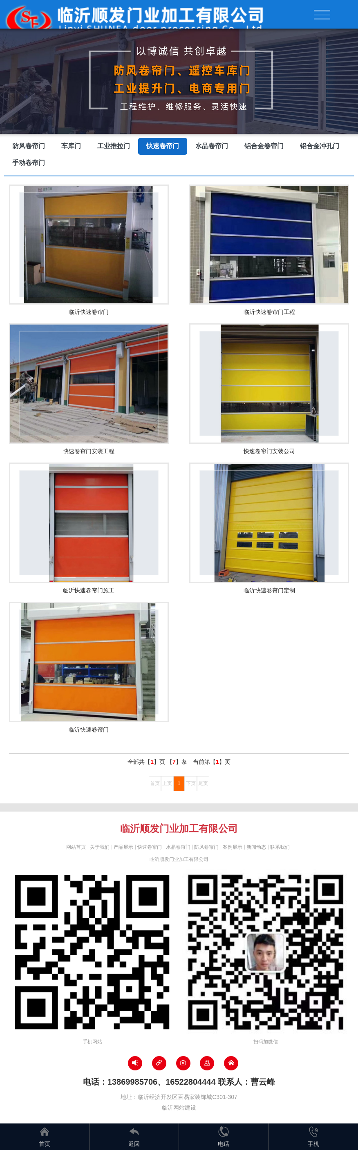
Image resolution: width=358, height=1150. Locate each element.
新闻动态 (256, 847)
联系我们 (280, 847)
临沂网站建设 (179, 1107)
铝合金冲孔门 (319, 145)
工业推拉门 (113, 145)
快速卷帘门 (162, 145)
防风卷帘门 (28, 145)
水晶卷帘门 (211, 145)
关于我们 (100, 847)
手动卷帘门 (28, 162)
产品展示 (123, 847)
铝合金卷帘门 (264, 145)
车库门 (71, 145)
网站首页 (76, 847)
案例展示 (232, 847)
